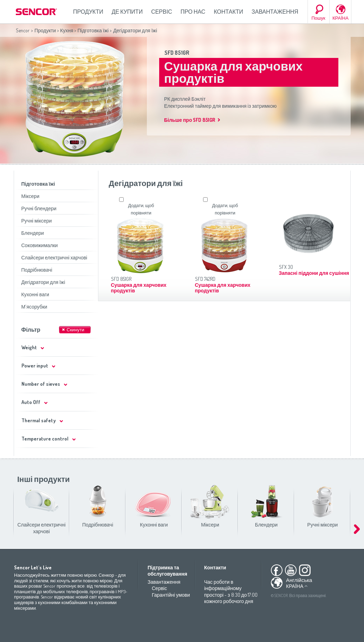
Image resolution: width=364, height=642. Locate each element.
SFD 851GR (176, 52)
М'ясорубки (34, 307)
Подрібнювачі (36, 270)
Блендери (32, 233)
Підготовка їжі (93, 30)
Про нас (193, 11)
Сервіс (161, 11)
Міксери (30, 196)
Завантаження (275, 11)
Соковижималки (39, 245)
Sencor (23, 30)
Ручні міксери (36, 221)
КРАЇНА (340, 18)
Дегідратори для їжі (43, 282)
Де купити (127, 11)
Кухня (66, 30)
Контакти (228, 11)
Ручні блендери (39, 208)
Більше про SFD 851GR (189, 120)
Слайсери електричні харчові (54, 257)
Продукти (88, 11)
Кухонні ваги (35, 294)
